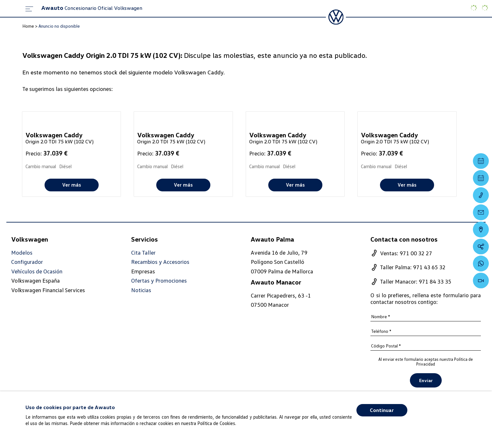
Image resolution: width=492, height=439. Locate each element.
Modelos (21, 252)
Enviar (425, 380)
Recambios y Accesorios (160, 261)
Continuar (382, 410)
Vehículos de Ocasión (36, 271)
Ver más (71, 185)
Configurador (27, 261)
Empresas (143, 271)
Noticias (141, 290)
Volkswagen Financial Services (48, 289)
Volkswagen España (35, 280)
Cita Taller (143, 252)
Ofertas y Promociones (159, 281)
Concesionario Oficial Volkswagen (91, 8)
